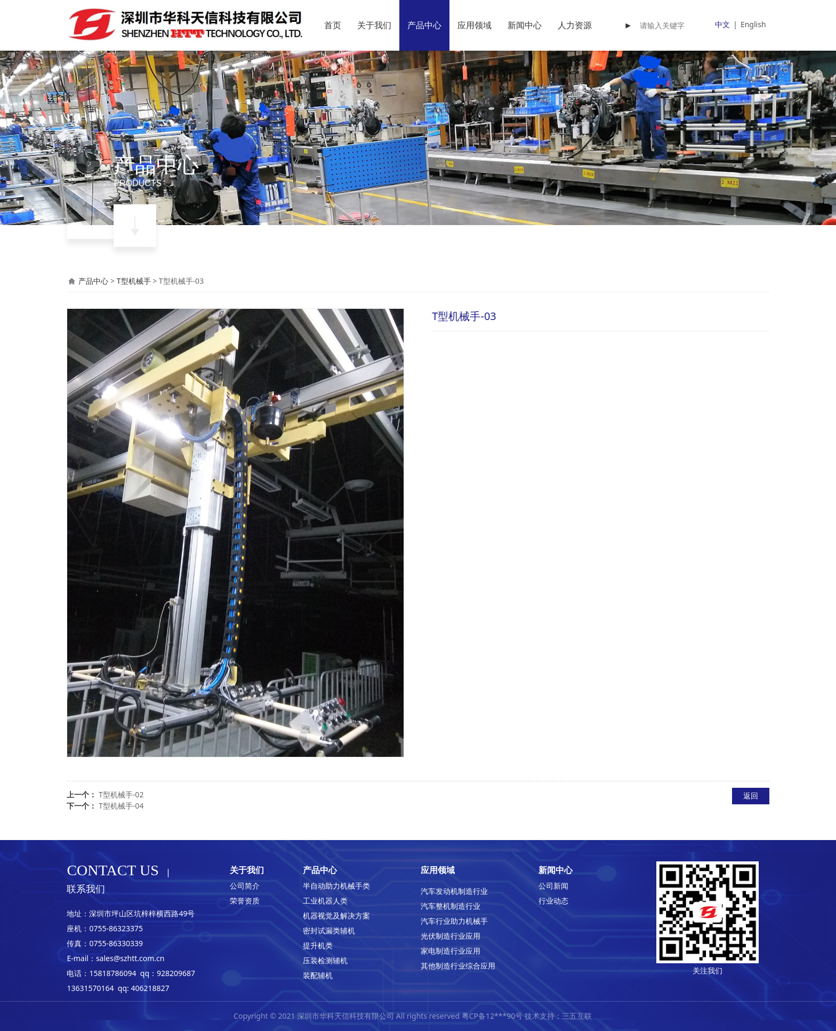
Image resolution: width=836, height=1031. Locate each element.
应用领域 (474, 25)
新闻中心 (525, 25)
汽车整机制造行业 (450, 906)
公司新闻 (553, 886)
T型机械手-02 (121, 794)
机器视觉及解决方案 (336, 915)
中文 (722, 24)
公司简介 (245, 886)
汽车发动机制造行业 (454, 891)
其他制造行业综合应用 (458, 966)
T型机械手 (134, 281)
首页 (332, 25)
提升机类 (318, 945)
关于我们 (374, 25)
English (753, 24)
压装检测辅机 (325, 960)
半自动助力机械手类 (336, 886)
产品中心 (424, 25)
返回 (750, 795)
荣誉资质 (245, 901)
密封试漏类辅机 (329, 930)
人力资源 (575, 25)
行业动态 (553, 901)
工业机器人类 (325, 901)
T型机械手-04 (121, 806)
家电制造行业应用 (450, 951)
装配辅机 (318, 975)
